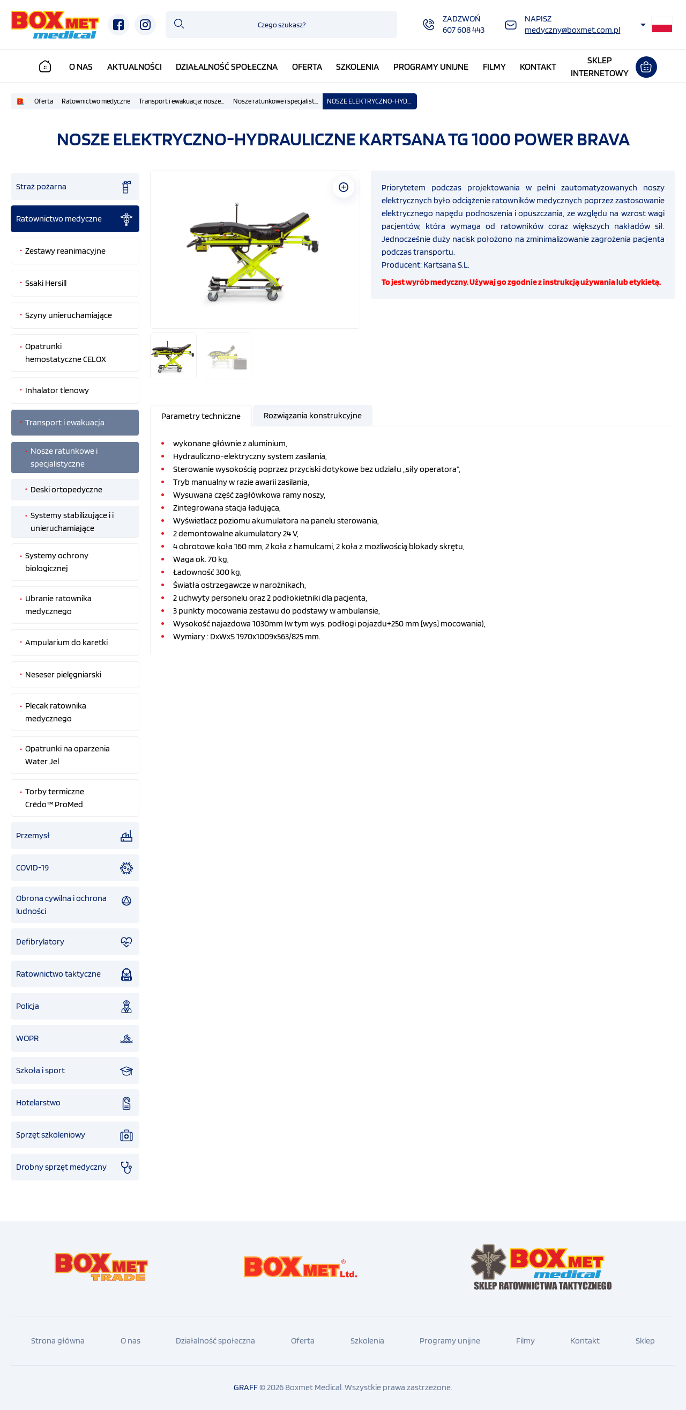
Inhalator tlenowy (57, 390)
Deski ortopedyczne (66, 489)
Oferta (307, 66)
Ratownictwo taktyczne (75, 974)
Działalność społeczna (227, 66)
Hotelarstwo (75, 1103)
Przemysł (75, 836)
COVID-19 (75, 868)
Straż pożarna (75, 187)
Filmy (494, 66)
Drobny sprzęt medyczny (75, 1167)
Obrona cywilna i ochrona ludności (75, 904)
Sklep (645, 1340)
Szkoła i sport (75, 1071)
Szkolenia (357, 66)
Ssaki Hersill (45, 283)
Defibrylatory (75, 942)
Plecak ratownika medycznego (55, 712)
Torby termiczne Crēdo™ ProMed (54, 797)
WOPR (75, 1038)
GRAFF (246, 1387)
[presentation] (201, 416)
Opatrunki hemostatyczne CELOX (65, 352)
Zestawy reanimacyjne (65, 251)
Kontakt (538, 66)
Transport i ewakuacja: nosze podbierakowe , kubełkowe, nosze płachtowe (184, 101)
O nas (81, 66)
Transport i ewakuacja (65, 422)
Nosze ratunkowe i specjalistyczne (278, 101)
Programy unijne (430, 66)
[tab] (201, 416)
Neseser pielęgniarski (63, 674)
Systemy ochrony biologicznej (56, 561)
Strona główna (58, 1340)
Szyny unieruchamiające (68, 315)
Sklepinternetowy (600, 66)
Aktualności (134, 66)
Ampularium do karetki (66, 642)
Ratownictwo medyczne (96, 101)
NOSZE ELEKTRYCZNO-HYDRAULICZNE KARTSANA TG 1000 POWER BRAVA (372, 101)
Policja (75, 1006)
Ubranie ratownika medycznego (58, 604)
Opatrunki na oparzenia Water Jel (67, 754)
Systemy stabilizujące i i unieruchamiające (72, 521)
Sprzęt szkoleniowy (75, 1135)
